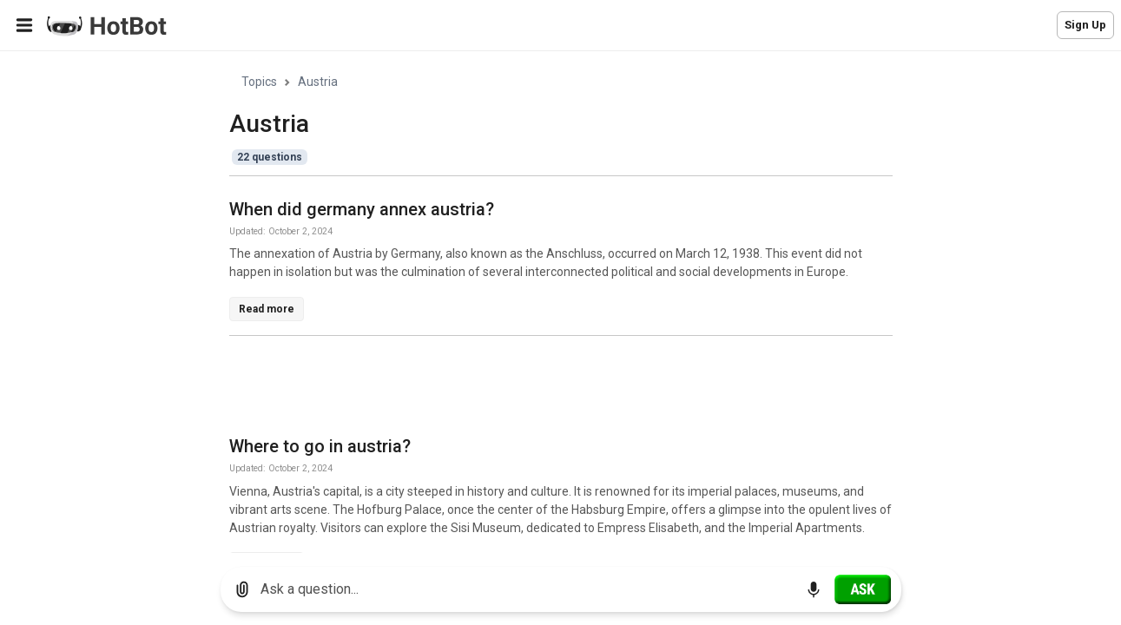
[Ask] (863, 589)
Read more (266, 309)
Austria (318, 82)
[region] (560, 302)
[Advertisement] (545, 389)
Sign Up (1085, 24)
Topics (259, 82)
